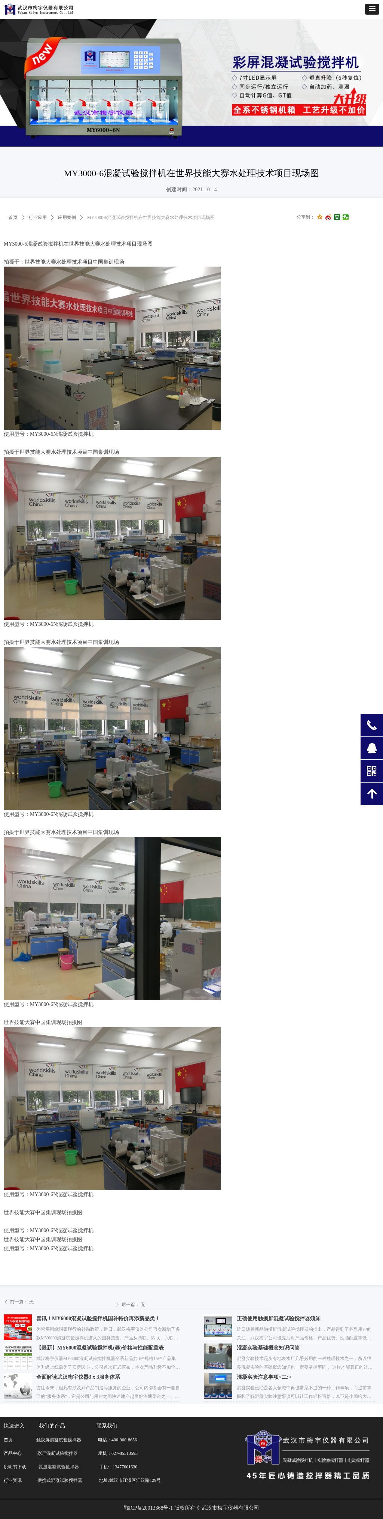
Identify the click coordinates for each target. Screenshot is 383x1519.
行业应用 (38, 217)
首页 (13, 217)
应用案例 (67, 217)
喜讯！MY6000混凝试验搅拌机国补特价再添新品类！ (98, 1318)
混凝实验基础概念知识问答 (268, 1348)
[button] (372, 9)
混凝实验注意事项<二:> (264, 1377)
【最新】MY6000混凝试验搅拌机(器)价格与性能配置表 (100, 1348)
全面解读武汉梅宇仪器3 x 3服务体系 (78, 1377)
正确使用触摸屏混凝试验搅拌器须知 (279, 1318)
